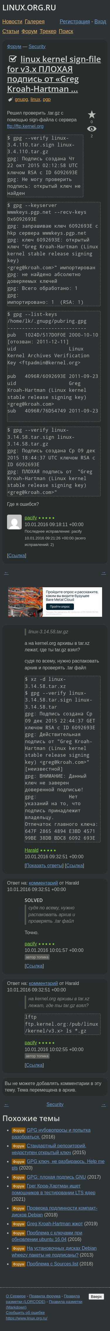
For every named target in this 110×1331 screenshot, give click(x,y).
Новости (12, 22)
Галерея (35, 22)
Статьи (10, 31)
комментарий (43, 882)
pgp (47, 99)
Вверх (96, 1296)
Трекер (48, 31)
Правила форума (45, 1296)
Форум (29, 31)
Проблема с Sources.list (52, 1263)
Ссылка (16, 555)
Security (37, 46)
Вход (100, 22)
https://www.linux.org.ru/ (26, 1318)
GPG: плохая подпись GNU (56, 1177)
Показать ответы (44, 865)
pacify (31, 517)
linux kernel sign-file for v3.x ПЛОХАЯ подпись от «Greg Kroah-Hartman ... (54, 73)
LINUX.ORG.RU (29, 7)
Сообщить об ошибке (25, 1312)
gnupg (21, 99)
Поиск (66, 31)
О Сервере (16, 1296)
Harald (31, 850)
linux (35, 99)
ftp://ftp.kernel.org (25, 126)
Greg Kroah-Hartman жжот (55, 1223)
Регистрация (75, 22)
